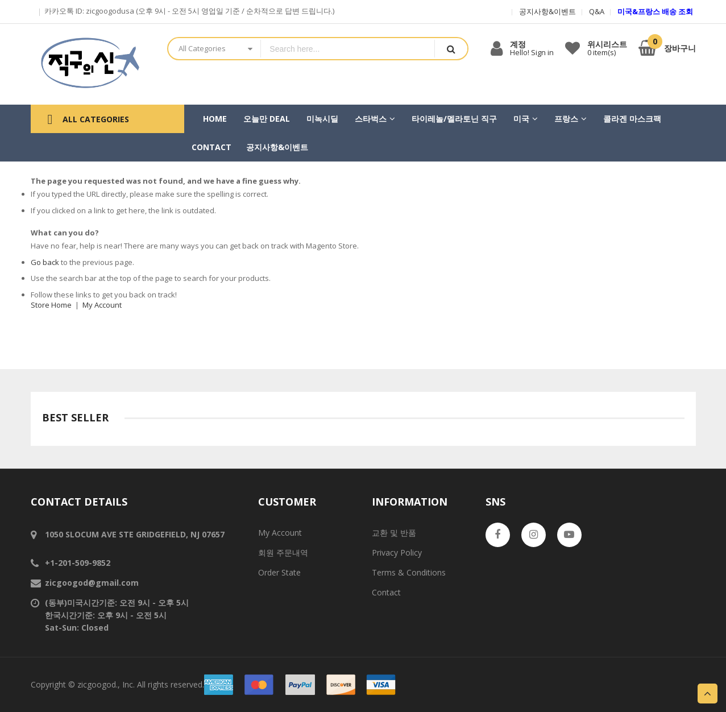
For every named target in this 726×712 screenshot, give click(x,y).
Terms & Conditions (409, 572)
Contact (386, 592)
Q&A (596, 11)
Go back (45, 262)
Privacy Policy (397, 552)
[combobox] (347, 48)
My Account (102, 305)
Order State (279, 572)
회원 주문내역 (283, 552)
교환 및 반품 (394, 532)
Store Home (51, 305)
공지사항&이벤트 (547, 11)
